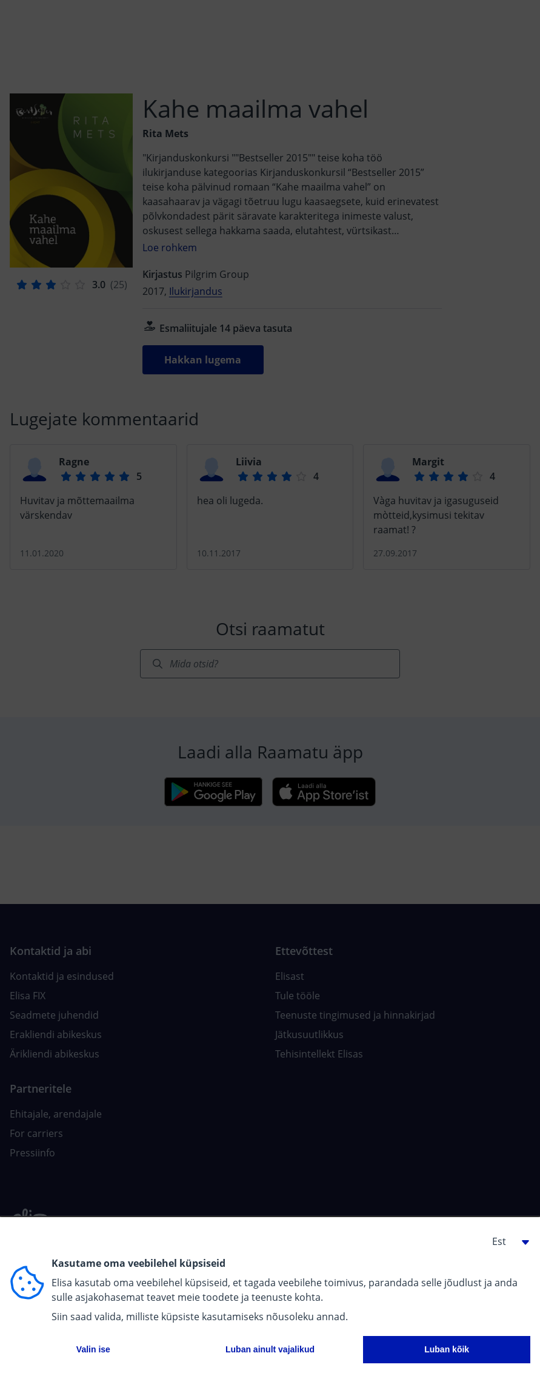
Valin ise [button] (93, 1349)
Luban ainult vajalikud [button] (270, 1349)
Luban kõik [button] (446, 1349)
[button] (506, 1241)
